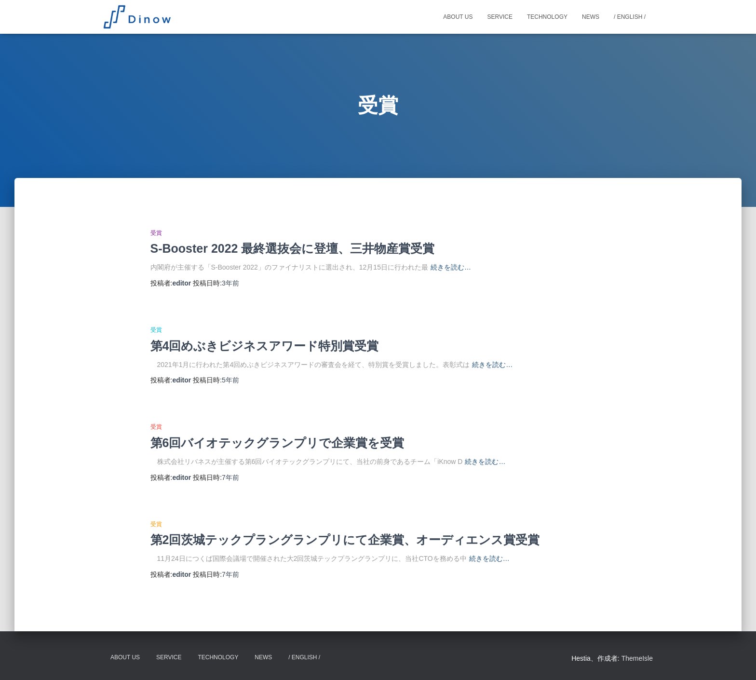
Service (499, 17)
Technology (547, 17)
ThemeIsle (637, 658)
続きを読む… (451, 267)
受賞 (156, 233)
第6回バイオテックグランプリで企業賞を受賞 (277, 442)
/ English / (630, 17)
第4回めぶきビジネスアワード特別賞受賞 (264, 346)
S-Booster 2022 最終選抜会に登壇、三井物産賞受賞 (292, 248)
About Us (457, 17)
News (590, 17)
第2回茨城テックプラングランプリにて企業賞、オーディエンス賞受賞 (345, 539)
